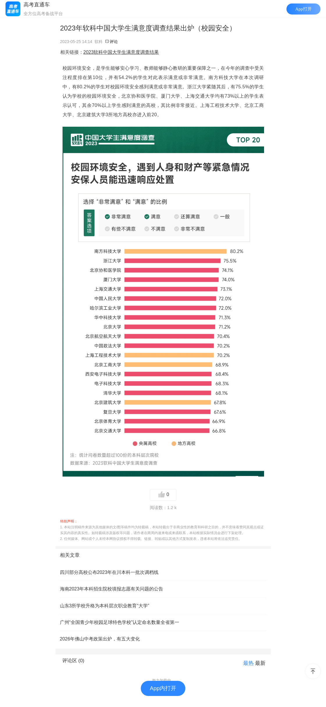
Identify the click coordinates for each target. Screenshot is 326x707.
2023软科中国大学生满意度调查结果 (121, 52)
